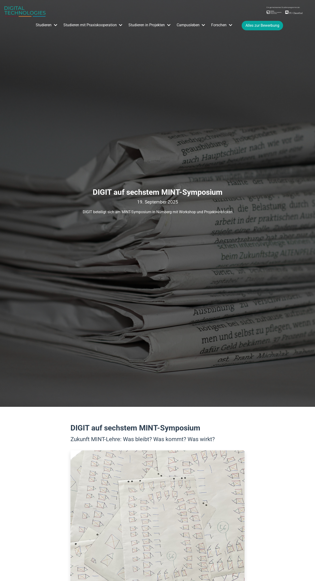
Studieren (44, 25)
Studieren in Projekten (146, 25)
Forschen (219, 25)
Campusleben (188, 25)
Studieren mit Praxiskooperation (90, 25)
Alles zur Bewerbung (262, 25)
